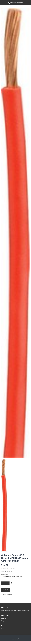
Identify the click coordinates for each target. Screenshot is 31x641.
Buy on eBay (5, 583)
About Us (3, 618)
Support (3, 621)
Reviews (5, 590)
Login (2, 629)
